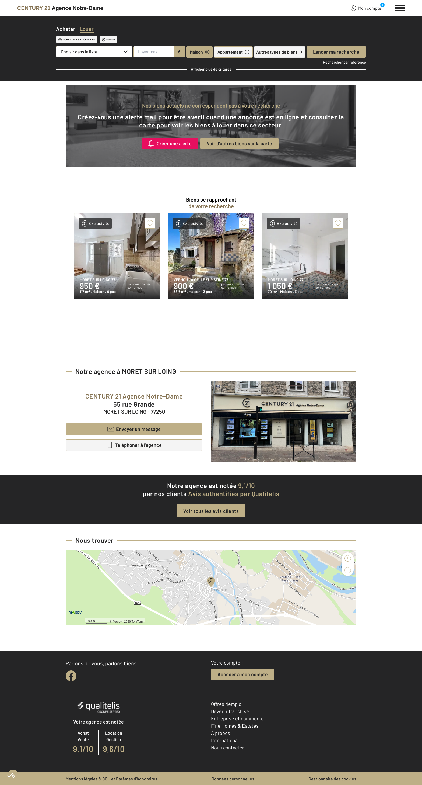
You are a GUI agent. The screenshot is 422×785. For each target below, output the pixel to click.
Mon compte (366, 8)
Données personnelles (233, 778)
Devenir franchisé (230, 711)
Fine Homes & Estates (235, 726)
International (225, 740)
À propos (220, 733)
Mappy (117, 621)
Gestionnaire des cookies (332, 778)
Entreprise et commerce (237, 718)
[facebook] (71, 675)
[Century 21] (60, 8)
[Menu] (400, 7)
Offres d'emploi (227, 704)
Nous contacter (227, 748)
